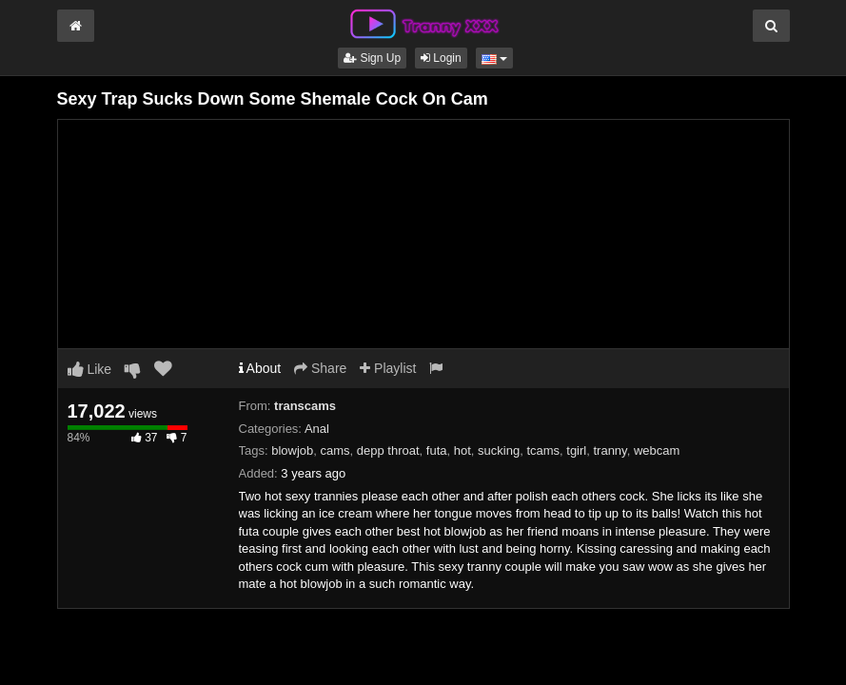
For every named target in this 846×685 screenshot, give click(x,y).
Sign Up (372, 58)
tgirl (576, 450)
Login (441, 58)
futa (436, 450)
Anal (317, 428)
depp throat (388, 450)
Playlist (388, 368)
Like (90, 369)
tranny (609, 450)
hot (462, 450)
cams (335, 450)
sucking (499, 450)
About (260, 368)
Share (320, 368)
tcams (543, 450)
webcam (656, 450)
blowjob (292, 450)
